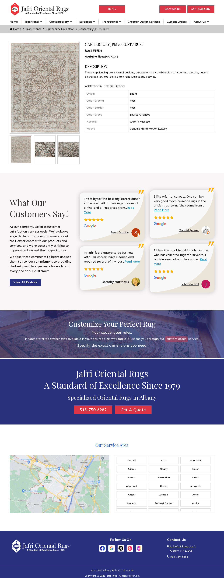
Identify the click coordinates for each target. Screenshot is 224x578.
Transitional (109, 21)
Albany (163, 469)
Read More (132, 261)
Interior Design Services (144, 21)
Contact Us (172, 9)
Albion (195, 469)
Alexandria (164, 477)
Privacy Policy (111, 570)
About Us (200, 21)
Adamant (195, 460)
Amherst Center (164, 503)
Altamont (131, 486)
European (85, 21)
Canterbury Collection (60, 29)
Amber (131, 494)
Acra (163, 460)
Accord (132, 460)
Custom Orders (177, 21)
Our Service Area (112, 445)
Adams (132, 469)
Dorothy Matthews (115, 282)
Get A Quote (133, 409)
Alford (195, 477)
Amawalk (195, 486)
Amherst (131, 503)
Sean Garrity (120, 232)
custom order (176, 339)
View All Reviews (25, 282)
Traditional (31, 21)
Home (14, 21)
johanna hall (190, 284)
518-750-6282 (201, 9)
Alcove (131, 477)
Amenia (163, 494)
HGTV (112, 9)
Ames (195, 494)
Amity (195, 503)
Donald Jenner (189, 230)
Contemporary (59, 21)
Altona (163, 486)
